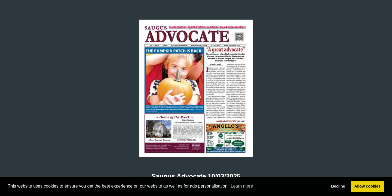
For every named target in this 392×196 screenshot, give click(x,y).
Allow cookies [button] (367, 186)
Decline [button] (338, 186)
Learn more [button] (242, 186)
